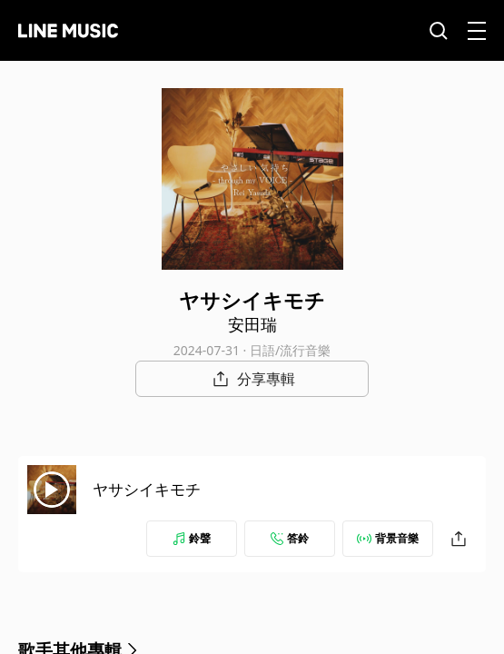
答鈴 (290, 538)
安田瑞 (252, 324)
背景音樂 (388, 538)
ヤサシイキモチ (147, 489)
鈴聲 (192, 538)
